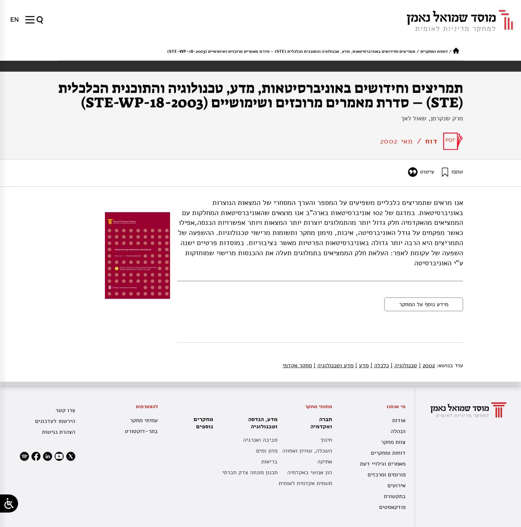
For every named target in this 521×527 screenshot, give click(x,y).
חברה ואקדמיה (319, 422)
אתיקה (324, 462)
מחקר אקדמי (297, 365)
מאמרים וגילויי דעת (383, 464)
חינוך (326, 440)
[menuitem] (14, 19)
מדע (362, 365)
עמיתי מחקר (144, 420)
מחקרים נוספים (203, 422)
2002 (427, 365)
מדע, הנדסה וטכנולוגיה (261, 422)
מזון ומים (267, 451)
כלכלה (379, 365)
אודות (399, 420)
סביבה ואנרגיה (260, 440)
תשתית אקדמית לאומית (305, 483)
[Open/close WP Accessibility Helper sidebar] (9, 503)
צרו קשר (65, 410)
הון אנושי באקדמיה (309, 472)
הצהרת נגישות (58, 432)
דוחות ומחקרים (434, 51)
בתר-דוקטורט (141, 431)
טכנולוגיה (404, 365)
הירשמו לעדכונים (55, 421)
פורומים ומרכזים (387, 475)
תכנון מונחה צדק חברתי (250, 472)
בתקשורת (395, 496)
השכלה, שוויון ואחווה (307, 451)
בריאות (269, 462)
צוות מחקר (393, 442)
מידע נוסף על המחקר (423, 304)
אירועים (396, 485)
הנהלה (398, 431)
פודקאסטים (392, 507)
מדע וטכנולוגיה (333, 365)
